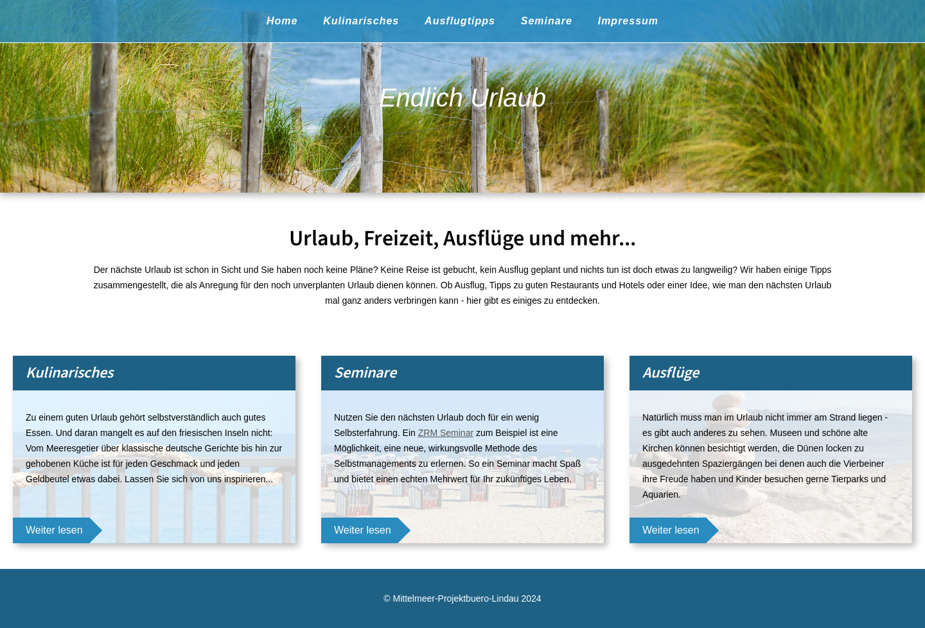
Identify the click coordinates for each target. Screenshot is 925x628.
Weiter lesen (54, 530)
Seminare (546, 20)
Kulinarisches (361, 20)
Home (282, 20)
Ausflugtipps (460, 20)
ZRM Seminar (445, 433)
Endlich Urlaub (462, 97)
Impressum (628, 20)
